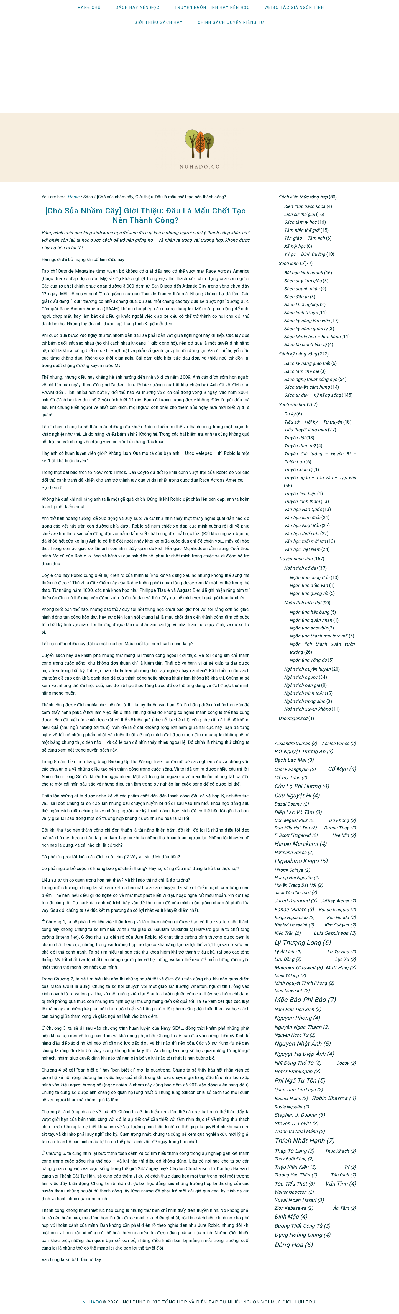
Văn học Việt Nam (302, 549)
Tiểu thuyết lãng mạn (305, 429)
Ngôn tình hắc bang (309, 612)
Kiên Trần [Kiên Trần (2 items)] (287, 933)
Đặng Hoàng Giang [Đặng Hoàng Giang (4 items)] (302, 1235)
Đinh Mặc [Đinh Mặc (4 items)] (290, 1216)
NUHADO (92, 1302)
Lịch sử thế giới (299, 214)
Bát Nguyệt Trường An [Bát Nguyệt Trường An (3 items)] (303, 751)
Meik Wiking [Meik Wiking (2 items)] (290, 975)
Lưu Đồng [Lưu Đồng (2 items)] (287, 959)
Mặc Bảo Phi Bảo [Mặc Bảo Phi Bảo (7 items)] (305, 1000)
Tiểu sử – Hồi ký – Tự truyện (313, 422)
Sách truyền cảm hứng (307, 387)
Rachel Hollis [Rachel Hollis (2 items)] (291, 1098)
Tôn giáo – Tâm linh (304, 238)
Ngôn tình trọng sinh (304, 701)
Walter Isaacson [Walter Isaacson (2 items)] (294, 1192)
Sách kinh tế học (301, 312)
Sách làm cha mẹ (301, 371)
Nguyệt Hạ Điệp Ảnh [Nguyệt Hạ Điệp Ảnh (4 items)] (304, 1054)
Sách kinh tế (290, 263)
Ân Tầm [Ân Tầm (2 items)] (344, 1208)
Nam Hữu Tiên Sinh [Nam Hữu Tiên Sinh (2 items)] (297, 1009)
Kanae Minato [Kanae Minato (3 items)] (294, 909)
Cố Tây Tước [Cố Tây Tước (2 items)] (290, 777)
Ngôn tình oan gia (302, 685)
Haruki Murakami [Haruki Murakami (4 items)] (300, 843)
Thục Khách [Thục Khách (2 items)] (340, 1151)
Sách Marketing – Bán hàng (312, 336)
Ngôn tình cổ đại (301, 568)
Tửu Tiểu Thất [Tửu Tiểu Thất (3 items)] (294, 1183)
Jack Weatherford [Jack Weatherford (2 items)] (295, 892)
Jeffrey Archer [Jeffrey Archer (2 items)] (338, 901)
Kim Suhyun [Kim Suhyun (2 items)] (340, 925)
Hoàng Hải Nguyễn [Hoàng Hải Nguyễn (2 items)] (296, 877)
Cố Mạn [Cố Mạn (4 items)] (342, 769)
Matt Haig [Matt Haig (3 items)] (341, 967)
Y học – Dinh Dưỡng (304, 254)
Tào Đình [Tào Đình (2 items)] (343, 1175)
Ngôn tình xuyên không (307, 709)
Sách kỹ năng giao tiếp (307, 363)
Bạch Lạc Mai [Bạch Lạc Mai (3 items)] (294, 760)
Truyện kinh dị (298, 469)
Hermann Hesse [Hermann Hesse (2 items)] (293, 852)
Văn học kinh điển (302, 517)
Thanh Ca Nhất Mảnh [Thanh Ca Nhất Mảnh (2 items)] (299, 1131)
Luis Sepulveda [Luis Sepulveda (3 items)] (335, 933)
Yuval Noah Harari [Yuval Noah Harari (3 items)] (299, 1200)
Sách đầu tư (296, 297)
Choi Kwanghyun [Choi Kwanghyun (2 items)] (295, 769)
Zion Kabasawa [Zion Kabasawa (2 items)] (293, 1208)
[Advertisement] (199, 71)
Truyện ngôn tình (295, 558)
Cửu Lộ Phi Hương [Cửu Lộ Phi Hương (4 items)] (301, 786)
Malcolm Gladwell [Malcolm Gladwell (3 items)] (298, 967)
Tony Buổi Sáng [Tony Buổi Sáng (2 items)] (293, 1159)
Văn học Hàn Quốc (303, 509)
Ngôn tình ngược (301, 677)
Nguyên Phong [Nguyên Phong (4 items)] (297, 1018)
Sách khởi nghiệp (301, 304)
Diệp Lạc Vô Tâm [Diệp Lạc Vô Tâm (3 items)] (297, 812)
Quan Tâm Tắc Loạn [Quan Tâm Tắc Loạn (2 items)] (298, 1089)
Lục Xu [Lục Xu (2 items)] (345, 959)
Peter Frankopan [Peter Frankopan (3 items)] (297, 1071)
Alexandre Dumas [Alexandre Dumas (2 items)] (295, 743)
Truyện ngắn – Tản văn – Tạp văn (320, 477)
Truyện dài (294, 437)
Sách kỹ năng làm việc (306, 320)
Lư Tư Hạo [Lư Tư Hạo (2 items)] (341, 952)
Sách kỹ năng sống (297, 354)
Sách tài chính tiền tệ (305, 344)
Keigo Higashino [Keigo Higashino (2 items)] (294, 917)
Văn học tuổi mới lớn (305, 541)
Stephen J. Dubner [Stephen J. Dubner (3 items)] (299, 1115)
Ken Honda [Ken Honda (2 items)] (341, 917)
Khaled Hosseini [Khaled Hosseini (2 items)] (294, 925)
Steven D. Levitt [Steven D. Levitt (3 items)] (296, 1123)
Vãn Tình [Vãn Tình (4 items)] (340, 1183)
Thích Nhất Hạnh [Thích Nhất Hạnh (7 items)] (304, 1141)
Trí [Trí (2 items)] (350, 1167)
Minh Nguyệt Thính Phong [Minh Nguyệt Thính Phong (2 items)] (304, 983)
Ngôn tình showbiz (308, 628)
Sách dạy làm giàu (303, 280)
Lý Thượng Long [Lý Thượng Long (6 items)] (302, 942)
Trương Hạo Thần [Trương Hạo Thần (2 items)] (295, 1175)
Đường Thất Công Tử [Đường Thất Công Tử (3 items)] (302, 1226)
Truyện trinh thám (302, 501)
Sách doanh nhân (302, 288)
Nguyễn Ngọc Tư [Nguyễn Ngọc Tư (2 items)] (294, 1035)
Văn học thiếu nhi (301, 533)
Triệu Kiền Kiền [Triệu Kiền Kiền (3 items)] (295, 1167)
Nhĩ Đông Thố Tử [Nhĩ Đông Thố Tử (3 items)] (297, 1063)
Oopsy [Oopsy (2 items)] (346, 1063)
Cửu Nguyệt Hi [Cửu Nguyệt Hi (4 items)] (296, 795)
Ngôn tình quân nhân (311, 620)
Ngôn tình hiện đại (302, 602)
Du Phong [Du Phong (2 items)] (342, 820)
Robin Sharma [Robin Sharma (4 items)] (334, 1098)
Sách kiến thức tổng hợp (303, 197)
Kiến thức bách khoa (305, 206)
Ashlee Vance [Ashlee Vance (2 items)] (339, 743)
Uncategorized (292, 718)
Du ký (289, 414)
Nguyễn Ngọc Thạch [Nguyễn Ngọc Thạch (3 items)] (301, 1027)
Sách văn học (292, 404)
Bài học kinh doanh (303, 272)
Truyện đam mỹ (300, 445)
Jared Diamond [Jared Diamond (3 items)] (295, 900)
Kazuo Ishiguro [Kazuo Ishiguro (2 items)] (337, 909)
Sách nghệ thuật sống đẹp (310, 379)
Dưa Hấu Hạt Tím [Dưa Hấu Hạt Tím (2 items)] (295, 828)
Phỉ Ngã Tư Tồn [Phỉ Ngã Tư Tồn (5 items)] (299, 1081)
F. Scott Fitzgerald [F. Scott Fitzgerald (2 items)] (296, 835)
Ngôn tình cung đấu (309, 577)
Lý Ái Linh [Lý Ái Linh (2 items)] (287, 952)
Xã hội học (294, 246)
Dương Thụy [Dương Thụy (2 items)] (340, 828)
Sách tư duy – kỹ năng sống (312, 395)
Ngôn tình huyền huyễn (307, 669)
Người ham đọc (199, 149)
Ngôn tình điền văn (309, 585)
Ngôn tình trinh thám (305, 693)
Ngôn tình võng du (308, 660)
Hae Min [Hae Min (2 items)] (344, 835)
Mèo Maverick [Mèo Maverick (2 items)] (292, 990)
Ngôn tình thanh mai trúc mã (318, 636)
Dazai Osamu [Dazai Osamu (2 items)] (291, 804)
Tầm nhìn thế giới (301, 230)
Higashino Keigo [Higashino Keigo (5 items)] (301, 861)
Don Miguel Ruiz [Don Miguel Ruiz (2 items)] (294, 820)
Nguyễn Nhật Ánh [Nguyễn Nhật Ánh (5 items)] (302, 1044)
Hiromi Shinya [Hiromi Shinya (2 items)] (292, 870)
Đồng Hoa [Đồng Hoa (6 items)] (293, 1245)
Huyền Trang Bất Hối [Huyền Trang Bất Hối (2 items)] (298, 885)
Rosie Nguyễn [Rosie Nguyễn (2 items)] (291, 1107)
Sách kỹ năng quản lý (306, 328)
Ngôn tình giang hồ (309, 593)
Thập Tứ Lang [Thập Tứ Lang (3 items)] (294, 1151)
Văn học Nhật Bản (302, 525)
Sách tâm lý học (300, 222)
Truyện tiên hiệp (300, 493)
